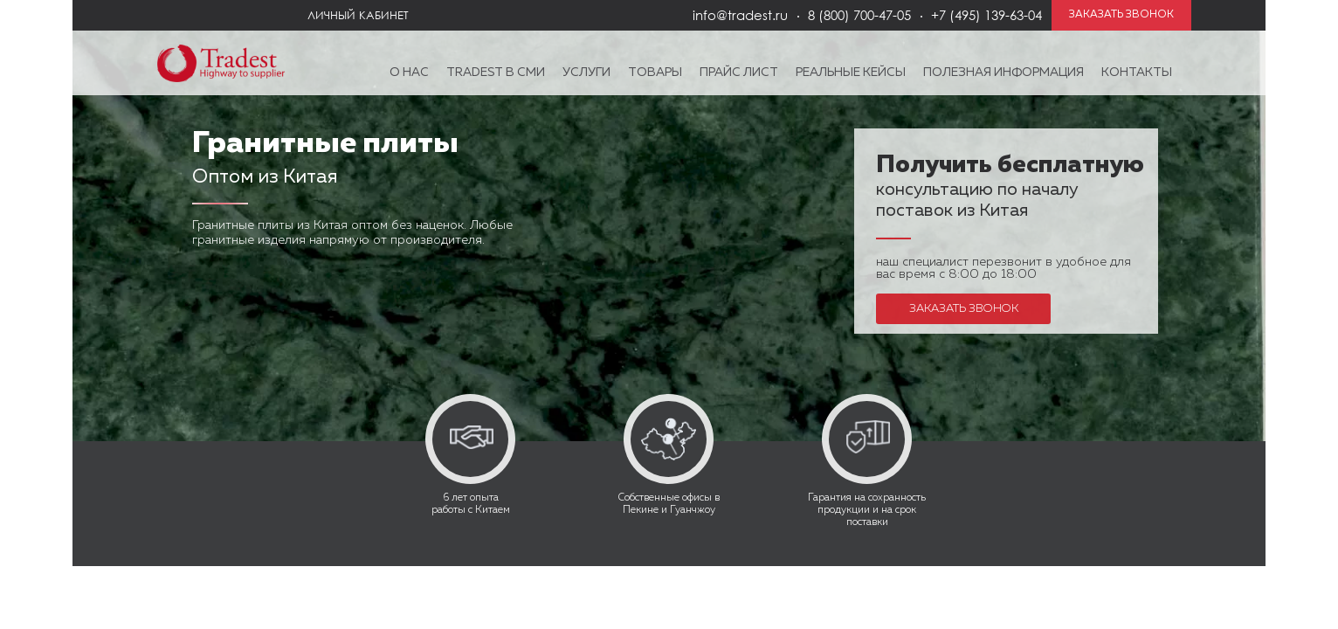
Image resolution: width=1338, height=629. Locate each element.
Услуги (586, 72)
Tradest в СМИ (495, 72)
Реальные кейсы (851, 72)
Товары (655, 72)
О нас (409, 72)
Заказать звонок (963, 308)
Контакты (1136, 72)
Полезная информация (1003, 72)
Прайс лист (739, 72)
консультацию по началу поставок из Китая (1010, 188)
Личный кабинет (358, 15)
